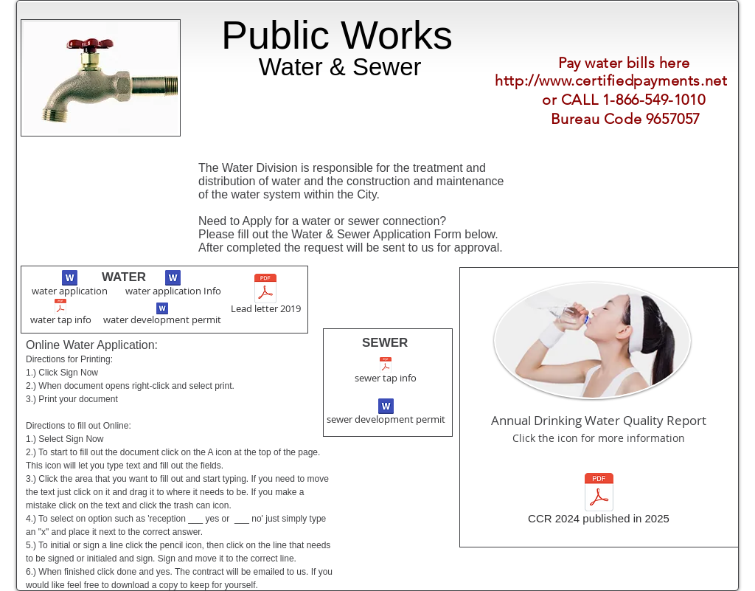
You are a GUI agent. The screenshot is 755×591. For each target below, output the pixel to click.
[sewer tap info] (385, 372)
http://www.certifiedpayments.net (611, 80)
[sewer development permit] (385, 413)
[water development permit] (162, 315)
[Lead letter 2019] (265, 295)
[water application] (69, 285)
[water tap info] (60, 313)
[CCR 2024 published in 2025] (599, 501)
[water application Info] (173, 285)
